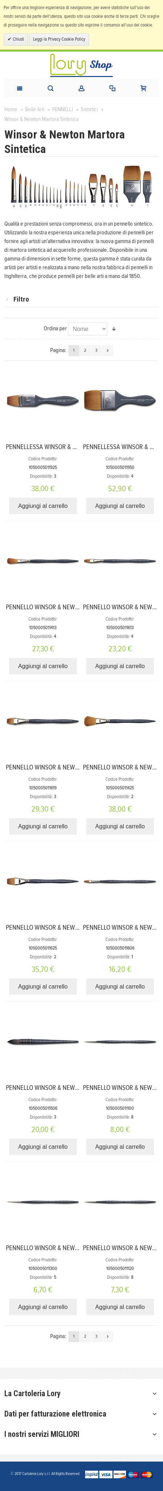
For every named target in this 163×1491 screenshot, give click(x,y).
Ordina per (55, 328)
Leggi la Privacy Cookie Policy (59, 39)
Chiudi (18, 39)
